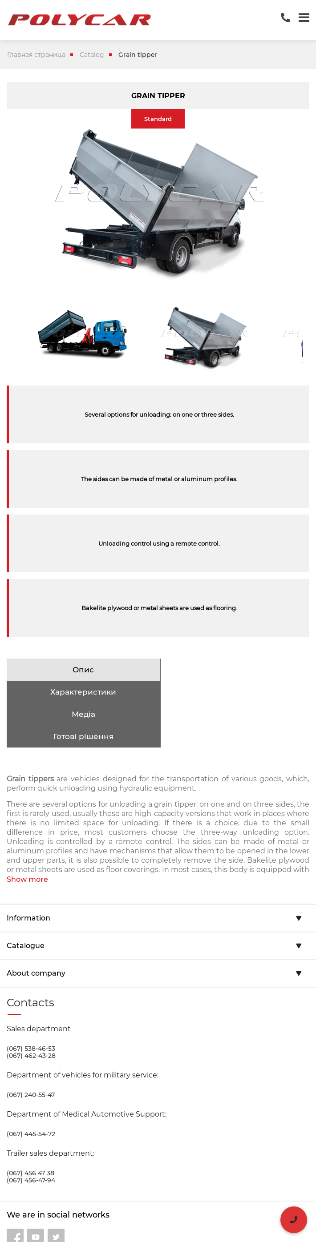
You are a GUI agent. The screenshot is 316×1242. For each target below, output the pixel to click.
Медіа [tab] (82, 691)
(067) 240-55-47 (31, 1050)
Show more (27, 835)
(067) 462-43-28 (31, 1011)
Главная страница (36, 55)
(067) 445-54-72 (31, 1089)
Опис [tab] (82, 669)
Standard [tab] (158, 118)
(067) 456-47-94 (31, 1135)
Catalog (92, 55)
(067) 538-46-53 (31, 1004)
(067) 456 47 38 (30, 1128)
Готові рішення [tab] (233, 691)
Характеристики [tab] (234, 669)
